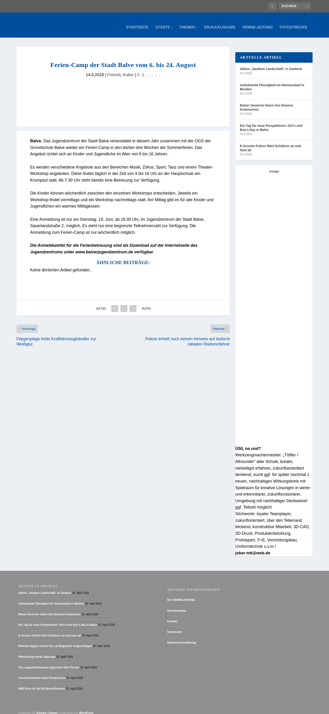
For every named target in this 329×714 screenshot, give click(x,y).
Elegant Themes (47, 708)
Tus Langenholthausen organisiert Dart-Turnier (49, 663)
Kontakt (172, 616)
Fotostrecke (293, 23)
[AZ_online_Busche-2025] (274, 246)
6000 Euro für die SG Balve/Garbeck (41, 684)
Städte (162, 23)
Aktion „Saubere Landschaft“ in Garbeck (271, 64)
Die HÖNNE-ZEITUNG (181, 595)
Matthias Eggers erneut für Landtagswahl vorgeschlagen (55, 641)
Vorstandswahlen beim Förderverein (42, 673)
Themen (187, 23)
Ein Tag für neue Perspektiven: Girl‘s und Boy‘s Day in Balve (271, 123)
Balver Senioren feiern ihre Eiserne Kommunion (266, 103)
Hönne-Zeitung (257, 23)
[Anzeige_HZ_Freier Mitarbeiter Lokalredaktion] (274, 358)
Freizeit (114, 70)
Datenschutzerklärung (181, 638)
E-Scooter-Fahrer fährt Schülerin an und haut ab (270, 143)
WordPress (86, 708)
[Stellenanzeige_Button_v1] (274, 438)
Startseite (137, 23)
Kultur (128, 70)
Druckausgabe (220, 23)
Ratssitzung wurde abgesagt (37, 652)
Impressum (174, 627)
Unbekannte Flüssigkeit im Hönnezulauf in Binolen (272, 82)
